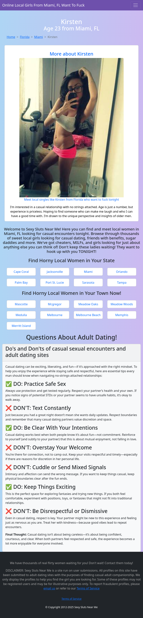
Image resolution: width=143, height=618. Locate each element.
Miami (38, 37)
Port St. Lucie (55, 282)
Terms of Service (88, 588)
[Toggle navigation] (135, 5)
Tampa (121, 282)
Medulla (21, 315)
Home (11, 37)
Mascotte (21, 304)
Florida (25, 37)
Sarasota (88, 282)
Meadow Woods (122, 304)
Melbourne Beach (88, 315)
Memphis (121, 315)
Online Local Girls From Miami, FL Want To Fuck (43, 5)
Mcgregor (54, 304)
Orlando (122, 272)
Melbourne (55, 315)
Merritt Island (21, 326)
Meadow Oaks (88, 304)
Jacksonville (55, 272)
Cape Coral (21, 272)
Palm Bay (21, 282)
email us (49, 588)
